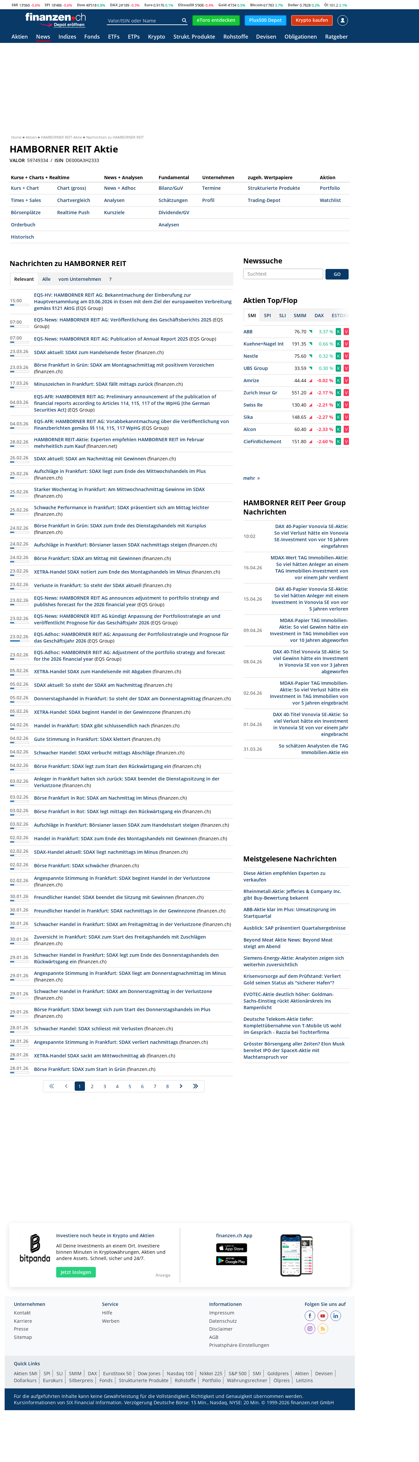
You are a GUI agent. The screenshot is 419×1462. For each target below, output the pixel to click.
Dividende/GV (174, 212)
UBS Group (256, 368)
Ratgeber (336, 37)
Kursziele (114, 212)
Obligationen (301, 37)
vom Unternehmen (79, 279)
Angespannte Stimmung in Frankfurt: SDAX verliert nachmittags (106, 1042)
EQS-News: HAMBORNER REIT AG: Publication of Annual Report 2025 (111, 339)
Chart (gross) (71, 188)
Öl (326, 4)
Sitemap (23, 1337)
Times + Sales (26, 200)
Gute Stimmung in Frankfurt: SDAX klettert (82, 739)
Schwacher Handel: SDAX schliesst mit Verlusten (88, 1028)
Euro (148, 4)
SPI (47, 4)
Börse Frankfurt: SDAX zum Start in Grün (80, 1069)
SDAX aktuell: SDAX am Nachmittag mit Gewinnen (90, 458)
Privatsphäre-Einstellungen (239, 1345)
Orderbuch (23, 224)
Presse (21, 1329)
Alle (46, 279)
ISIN (59, 160)
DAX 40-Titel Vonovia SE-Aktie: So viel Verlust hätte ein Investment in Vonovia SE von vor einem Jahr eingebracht (310, 701)
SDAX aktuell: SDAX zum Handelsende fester (84, 352)
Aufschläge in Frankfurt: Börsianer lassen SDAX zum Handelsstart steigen (116, 825)
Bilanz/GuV (171, 188)
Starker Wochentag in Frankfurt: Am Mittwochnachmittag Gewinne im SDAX (119, 489)
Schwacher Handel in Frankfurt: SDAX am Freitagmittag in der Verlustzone (117, 924)
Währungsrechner (247, 1380)
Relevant (24, 279)
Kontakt (22, 1313)
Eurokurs (53, 1380)
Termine (211, 188)
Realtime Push (73, 212)
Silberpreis (81, 1380)
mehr (251, 454)
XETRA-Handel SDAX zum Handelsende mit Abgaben (92, 671)
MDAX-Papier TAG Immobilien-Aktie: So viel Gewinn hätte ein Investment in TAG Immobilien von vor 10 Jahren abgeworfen (309, 607)
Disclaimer (221, 1329)
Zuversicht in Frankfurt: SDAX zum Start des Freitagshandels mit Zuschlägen (120, 937)
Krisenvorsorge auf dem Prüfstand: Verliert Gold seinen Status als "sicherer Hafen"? (292, 955)
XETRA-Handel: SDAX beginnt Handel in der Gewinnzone (97, 712)
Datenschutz (223, 1321)
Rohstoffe (235, 37)
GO (337, 274)
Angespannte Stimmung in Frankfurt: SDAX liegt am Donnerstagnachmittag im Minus (130, 973)
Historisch (22, 237)
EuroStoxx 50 (117, 1373)
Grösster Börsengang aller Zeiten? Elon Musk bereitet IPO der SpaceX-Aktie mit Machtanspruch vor (294, 1027)
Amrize (251, 380)
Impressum (221, 1313)
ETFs (114, 37)
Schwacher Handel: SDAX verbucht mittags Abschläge (94, 752)
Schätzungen (173, 200)
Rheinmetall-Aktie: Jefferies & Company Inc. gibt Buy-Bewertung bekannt (292, 871)
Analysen (114, 200)
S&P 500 (238, 1373)
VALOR (17, 160)
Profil (208, 200)
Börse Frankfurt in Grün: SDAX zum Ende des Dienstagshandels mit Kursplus (120, 525)
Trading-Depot (264, 200)
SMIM (75, 1373)
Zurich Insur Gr (260, 392)
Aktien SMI (25, 1373)
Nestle (251, 356)
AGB (213, 1337)
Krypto (156, 37)
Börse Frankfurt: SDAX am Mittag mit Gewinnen (87, 558)
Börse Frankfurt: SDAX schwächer (71, 865)
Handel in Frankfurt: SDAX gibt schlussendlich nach (92, 725)
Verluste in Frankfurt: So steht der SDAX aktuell (87, 585)
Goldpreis (278, 1373)
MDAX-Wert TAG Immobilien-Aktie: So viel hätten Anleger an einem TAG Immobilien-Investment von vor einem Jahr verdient (309, 544)
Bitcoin (256, 4)
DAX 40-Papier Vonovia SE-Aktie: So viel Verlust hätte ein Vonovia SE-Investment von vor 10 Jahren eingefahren (311, 513)
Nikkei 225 (211, 1373)
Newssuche (262, 260)
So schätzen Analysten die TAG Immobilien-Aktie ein (313, 725)
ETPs (134, 37)
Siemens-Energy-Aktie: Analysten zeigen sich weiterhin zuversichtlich (294, 937)
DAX (114, 4)
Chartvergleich (73, 200)
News (43, 37)
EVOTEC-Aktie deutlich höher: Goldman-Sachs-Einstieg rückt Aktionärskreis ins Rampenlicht (289, 977)
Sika (248, 417)
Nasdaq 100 (180, 1373)
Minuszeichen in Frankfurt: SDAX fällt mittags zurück (93, 384)
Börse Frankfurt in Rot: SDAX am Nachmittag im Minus (95, 798)
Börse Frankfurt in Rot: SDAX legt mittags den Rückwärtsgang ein (107, 811)
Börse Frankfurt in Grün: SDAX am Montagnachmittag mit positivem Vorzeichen (124, 365)
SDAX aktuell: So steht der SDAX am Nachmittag (88, 685)
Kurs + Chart (25, 188)
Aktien (20, 37)
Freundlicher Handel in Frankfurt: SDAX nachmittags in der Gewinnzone (115, 911)
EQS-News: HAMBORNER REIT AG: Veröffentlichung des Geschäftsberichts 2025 (122, 319)
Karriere (23, 1321)
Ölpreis (282, 1380)
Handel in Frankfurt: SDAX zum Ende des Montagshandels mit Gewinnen (115, 838)
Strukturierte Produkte (274, 188)
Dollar (293, 4)
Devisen (266, 37)
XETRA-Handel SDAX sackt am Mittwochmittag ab (89, 1055)
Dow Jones (149, 1373)
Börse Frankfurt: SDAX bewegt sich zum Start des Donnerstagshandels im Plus (122, 1009)
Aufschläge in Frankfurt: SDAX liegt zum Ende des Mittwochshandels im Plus (120, 471)
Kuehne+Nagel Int (264, 344)
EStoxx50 (186, 4)
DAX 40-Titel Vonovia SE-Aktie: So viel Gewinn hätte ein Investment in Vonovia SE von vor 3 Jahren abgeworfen (310, 638)
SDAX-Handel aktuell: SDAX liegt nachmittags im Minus (96, 852)
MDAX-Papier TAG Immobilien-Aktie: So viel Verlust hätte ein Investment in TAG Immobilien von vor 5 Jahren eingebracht (309, 669)
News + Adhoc (120, 188)
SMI (15, 4)
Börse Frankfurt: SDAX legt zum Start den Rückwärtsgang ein (102, 766)
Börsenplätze (26, 212)
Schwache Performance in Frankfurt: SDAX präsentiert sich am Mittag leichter (121, 507)
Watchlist (330, 200)
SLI (60, 1373)
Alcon (250, 429)
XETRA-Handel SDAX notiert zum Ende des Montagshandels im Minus (112, 572)
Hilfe (107, 1313)
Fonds (92, 37)
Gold (222, 4)
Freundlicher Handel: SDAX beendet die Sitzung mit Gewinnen (104, 897)
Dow (81, 4)
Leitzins (304, 1380)
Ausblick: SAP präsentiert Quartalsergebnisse (295, 904)
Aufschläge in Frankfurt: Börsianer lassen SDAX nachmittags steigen (110, 545)
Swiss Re (253, 405)
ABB (248, 331)
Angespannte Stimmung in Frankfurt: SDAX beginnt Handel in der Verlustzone (122, 878)
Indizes (67, 37)
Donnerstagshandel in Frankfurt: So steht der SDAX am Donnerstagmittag (117, 698)
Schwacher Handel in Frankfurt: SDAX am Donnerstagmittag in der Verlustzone (123, 991)
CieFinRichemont (263, 441)
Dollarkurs (25, 1380)
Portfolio (330, 188)
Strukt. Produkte (194, 37)
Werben (111, 1321)
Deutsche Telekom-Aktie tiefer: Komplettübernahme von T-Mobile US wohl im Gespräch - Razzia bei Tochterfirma (292, 1002)
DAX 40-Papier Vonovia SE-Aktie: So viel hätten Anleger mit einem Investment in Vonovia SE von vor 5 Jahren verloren (310, 575)
